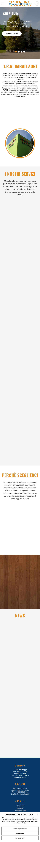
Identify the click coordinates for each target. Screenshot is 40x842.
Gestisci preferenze (20, 829)
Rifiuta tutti (20, 833)
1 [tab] (16, 52)
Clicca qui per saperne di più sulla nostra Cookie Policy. (25, 822)
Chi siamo (20, 807)
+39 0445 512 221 (21, 792)
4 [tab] (24, 52)
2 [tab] (19, 52)
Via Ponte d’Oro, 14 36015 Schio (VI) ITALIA (20, 789)
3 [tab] (21, 52)
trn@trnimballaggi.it (22, 794)
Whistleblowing (20, 811)
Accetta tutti (20, 838)
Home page (20, 805)
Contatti (20, 809)
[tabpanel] (20, 33)
